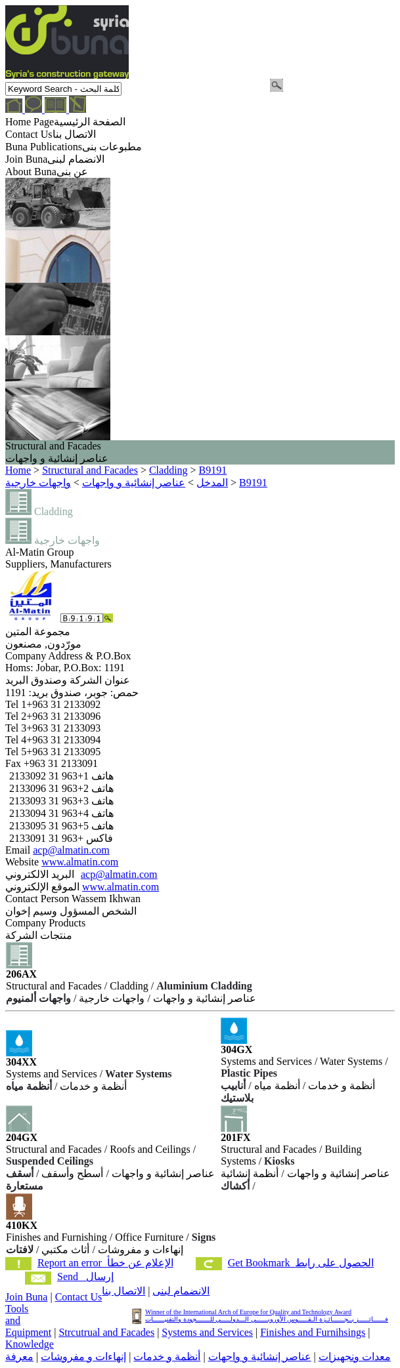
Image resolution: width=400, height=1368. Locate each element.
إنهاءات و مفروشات (83, 1356)
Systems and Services (207, 1332)
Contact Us (78, 1296)
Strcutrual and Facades (106, 1332)
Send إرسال (85, 1276)
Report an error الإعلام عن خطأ (105, 1262)
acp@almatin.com (71, 850)
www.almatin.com (79, 861)
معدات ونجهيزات (355, 1356)
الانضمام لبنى (181, 1290)
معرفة (19, 1356)
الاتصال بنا (123, 1290)
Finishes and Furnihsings (312, 1332)
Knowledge (29, 1344)
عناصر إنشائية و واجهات (259, 1356)
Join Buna (26, 1296)
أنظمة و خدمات (166, 1356)
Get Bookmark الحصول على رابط (301, 1262)
